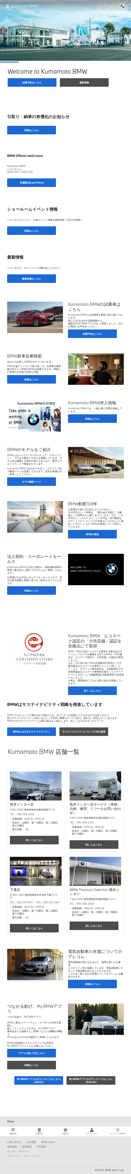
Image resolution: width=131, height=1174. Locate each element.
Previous (3, 31)
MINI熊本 (42, 1146)
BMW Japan (48, 1142)
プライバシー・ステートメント (24, 1155)
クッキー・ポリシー (18, 1151)
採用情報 (26, 1146)
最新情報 (12, 1146)
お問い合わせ (14, 1142)
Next (127, 31)
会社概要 (31, 1142)
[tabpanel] (65, 44)
